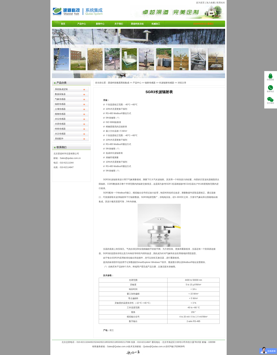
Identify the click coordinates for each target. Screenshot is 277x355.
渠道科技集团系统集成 (118, 82)
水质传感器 (60, 124)
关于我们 (118, 24)
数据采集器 (60, 94)
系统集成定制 (61, 89)
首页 (63, 24)
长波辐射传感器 (166, 82)
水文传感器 (60, 133)
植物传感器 (60, 114)
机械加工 (156, 24)
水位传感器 (60, 119)
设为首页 (200, 2)
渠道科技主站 (137, 24)
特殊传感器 (60, 129)
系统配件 (59, 138)
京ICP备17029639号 (175, 346)
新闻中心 (100, 24)
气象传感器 (60, 99)
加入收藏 (210, 2)
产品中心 (81, 24)
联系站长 (221, 2)
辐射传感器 (60, 104)
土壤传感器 (60, 109)
